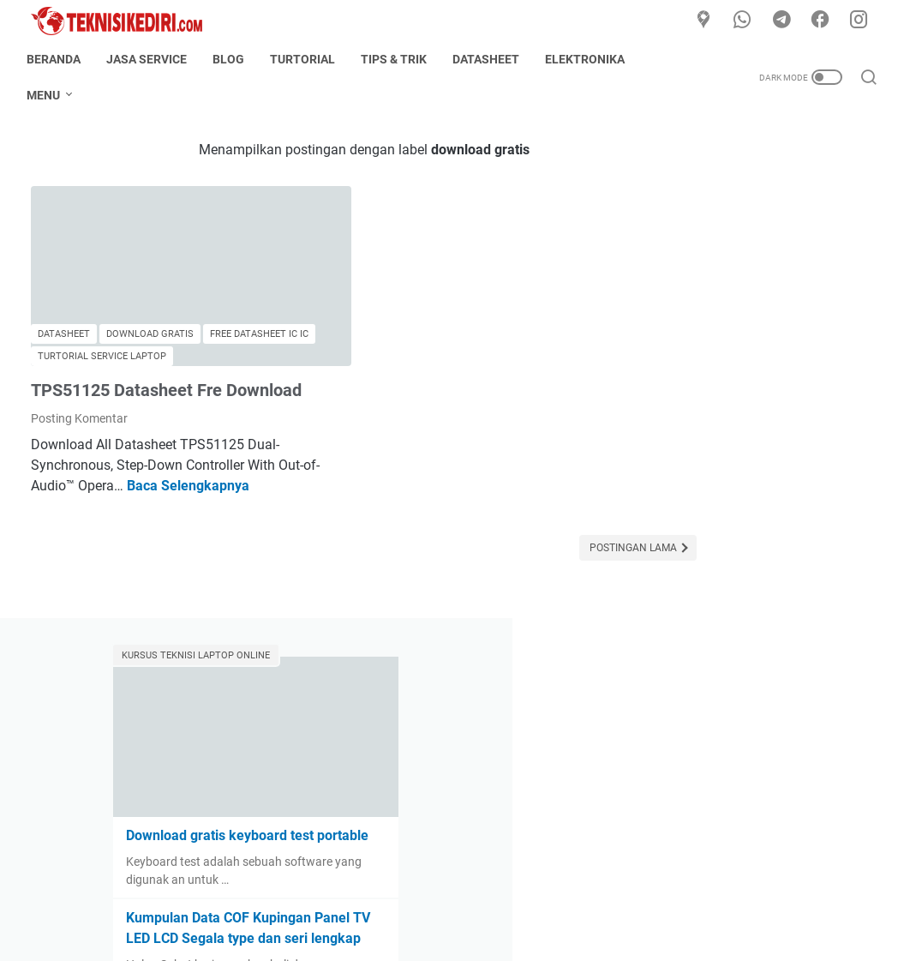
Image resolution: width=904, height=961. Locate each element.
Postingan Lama (531, 549)
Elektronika (589, 59)
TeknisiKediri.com (476, 934)
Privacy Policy (567, 899)
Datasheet (490, 59)
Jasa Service (151, 59)
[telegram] (784, 21)
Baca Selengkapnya (229, 486)
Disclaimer (485, 899)
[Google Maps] (707, 21)
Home (316, 899)
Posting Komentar (79, 419)
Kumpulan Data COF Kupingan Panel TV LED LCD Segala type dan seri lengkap (761, 420)
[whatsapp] (745, 21)
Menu (47, 95)
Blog (232, 59)
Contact (419, 899)
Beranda (58, 59)
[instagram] (861, 21)
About (365, 899)
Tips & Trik (398, 59)
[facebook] (823, 21)
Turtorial (306, 59)
